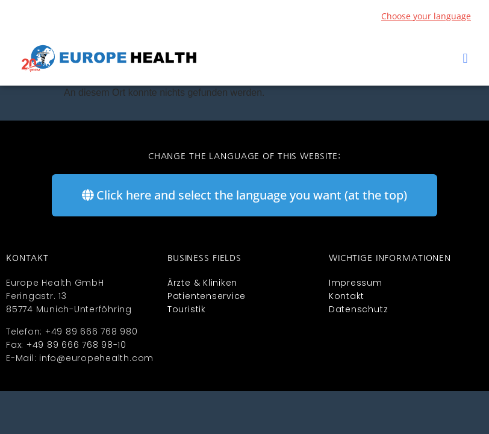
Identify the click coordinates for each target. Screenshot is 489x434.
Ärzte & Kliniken (202, 283)
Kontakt (346, 296)
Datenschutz (358, 309)
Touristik (186, 309)
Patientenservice (206, 296)
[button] (465, 59)
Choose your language (426, 16)
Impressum (355, 283)
